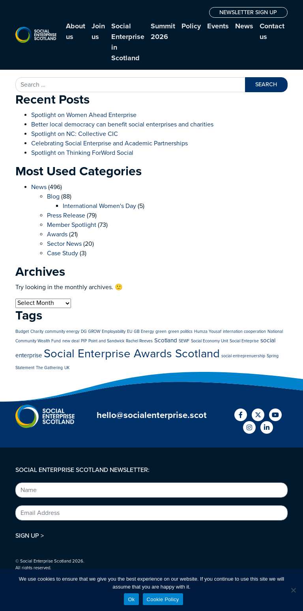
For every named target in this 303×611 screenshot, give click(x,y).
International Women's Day (99, 206)
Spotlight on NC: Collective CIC (74, 134)
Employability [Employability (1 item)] (113, 331)
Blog (53, 197)
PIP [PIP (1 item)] (84, 341)
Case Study (62, 253)
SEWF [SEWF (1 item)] (184, 341)
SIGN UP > (29, 536)
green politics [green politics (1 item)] (180, 331)
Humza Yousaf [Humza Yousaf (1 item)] (207, 331)
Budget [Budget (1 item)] (22, 331)
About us (75, 31)
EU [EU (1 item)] (129, 331)
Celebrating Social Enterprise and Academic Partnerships (109, 143)
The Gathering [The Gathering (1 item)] (49, 367)
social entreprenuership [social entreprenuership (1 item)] (243, 355)
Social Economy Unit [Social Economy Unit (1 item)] (209, 341)
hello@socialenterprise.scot (152, 415)
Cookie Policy (163, 599)
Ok (131, 599)
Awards (57, 234)
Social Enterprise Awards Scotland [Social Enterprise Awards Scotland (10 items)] (132, 353)
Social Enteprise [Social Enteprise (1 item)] (244, 341)
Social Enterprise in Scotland (127, 42)
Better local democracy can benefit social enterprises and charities (123, 124)
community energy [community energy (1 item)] (62, 331)
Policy (191, 26)
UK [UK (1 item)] (66, 367)
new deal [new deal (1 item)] (70, 341)
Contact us (272, 31)
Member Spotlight (71, 225)
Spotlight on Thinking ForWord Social (82, 153)
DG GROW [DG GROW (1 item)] (90, 331)
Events (218, 26)
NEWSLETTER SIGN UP (248, 12)
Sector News (64, 244)
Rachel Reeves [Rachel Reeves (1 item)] (139, 341)
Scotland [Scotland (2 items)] (165, 340)
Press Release (66, 215)
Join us (98, 31)
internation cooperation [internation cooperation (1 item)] (244, 331)
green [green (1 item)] (160, 331)
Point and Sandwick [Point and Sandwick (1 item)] (106, 341)
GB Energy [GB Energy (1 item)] (144, 331)
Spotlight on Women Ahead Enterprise (84, 115)
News (244, 26)
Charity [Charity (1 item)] (36, 331)
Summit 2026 (163, 31)
